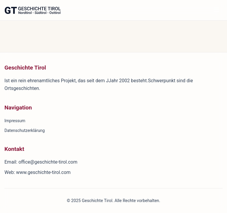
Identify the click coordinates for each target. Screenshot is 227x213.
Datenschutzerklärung (24, 130)
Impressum (14, 120)
